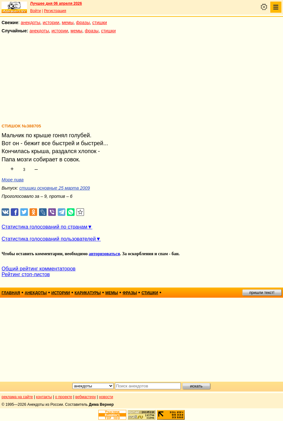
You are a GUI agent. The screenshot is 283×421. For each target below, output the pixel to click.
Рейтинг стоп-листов (26, 274)
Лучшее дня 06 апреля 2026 (56, 3)
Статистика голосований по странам (44, 227)
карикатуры (88, 293)
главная (11, 293)
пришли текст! (261, 292)
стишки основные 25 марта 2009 (54, 188)
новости (106, 397)
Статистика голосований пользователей (49, 239)
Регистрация (55, 11)
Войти (35, 11)
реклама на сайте (17, 397)
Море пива (12, 179)
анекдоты (30, 22)
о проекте (63, 397)
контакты (44, 397)
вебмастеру (85, 397)
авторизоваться (104, 253)
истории (51, 22)
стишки (99, 22)
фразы (83, 22)
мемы (68, 22)
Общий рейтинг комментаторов (39, 268)
